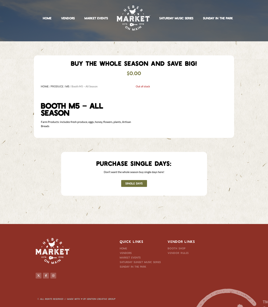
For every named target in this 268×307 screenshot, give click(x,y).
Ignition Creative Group (101, 298)
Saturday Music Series (176, 18)
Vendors (68, 18)
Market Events (96, 18)
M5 (67, 86)
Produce (57, 86)
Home (47, 18)
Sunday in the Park (218, 18)
